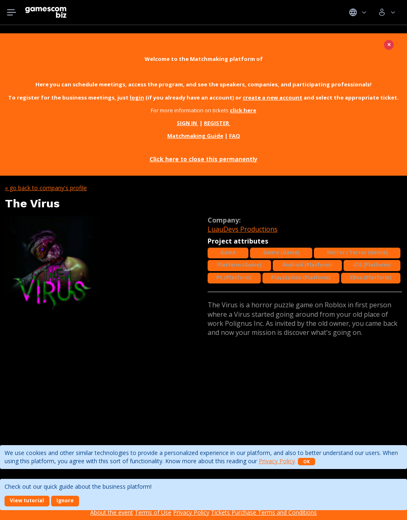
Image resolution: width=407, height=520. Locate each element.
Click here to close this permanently (203, 159)
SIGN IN (187, 123)
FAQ (234, 135)
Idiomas (358, 12)
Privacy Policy (277, 461)
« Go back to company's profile (46, 188)
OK (306, 461)
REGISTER (217, 123)
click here (243, 110)
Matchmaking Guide (195, 135)
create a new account (272, 97)
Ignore (65, 500)
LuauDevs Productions (243, 229)
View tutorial (27, 500)
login (137, 97)
